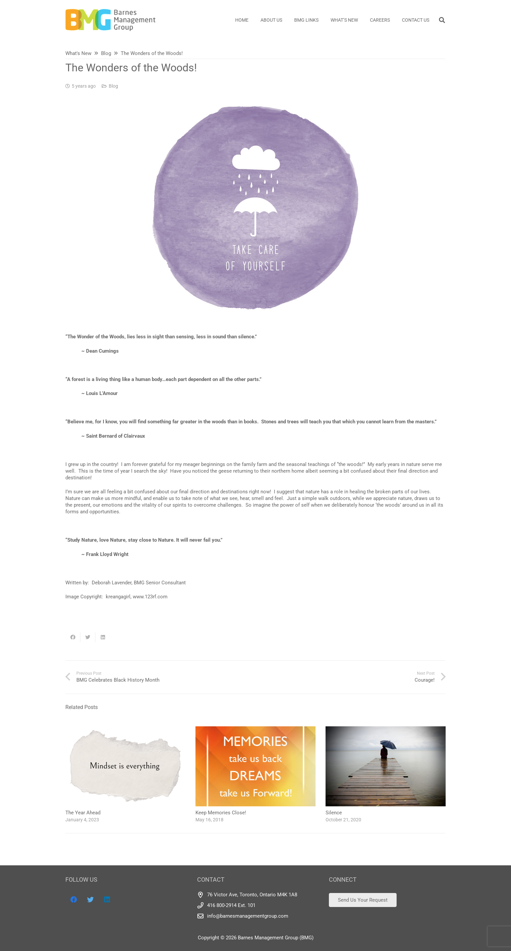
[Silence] (386, 730)
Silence (334, 813)
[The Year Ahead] (125, 730)
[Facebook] (73, 899)
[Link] (110, 20)
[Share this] (72, 637)
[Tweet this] (87, 637)
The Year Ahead (82, 813)
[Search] (442, 20)
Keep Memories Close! (220, 813)
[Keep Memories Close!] (255, 730)
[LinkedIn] (107, 899)
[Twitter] (90, 899)
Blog (113, 86)
